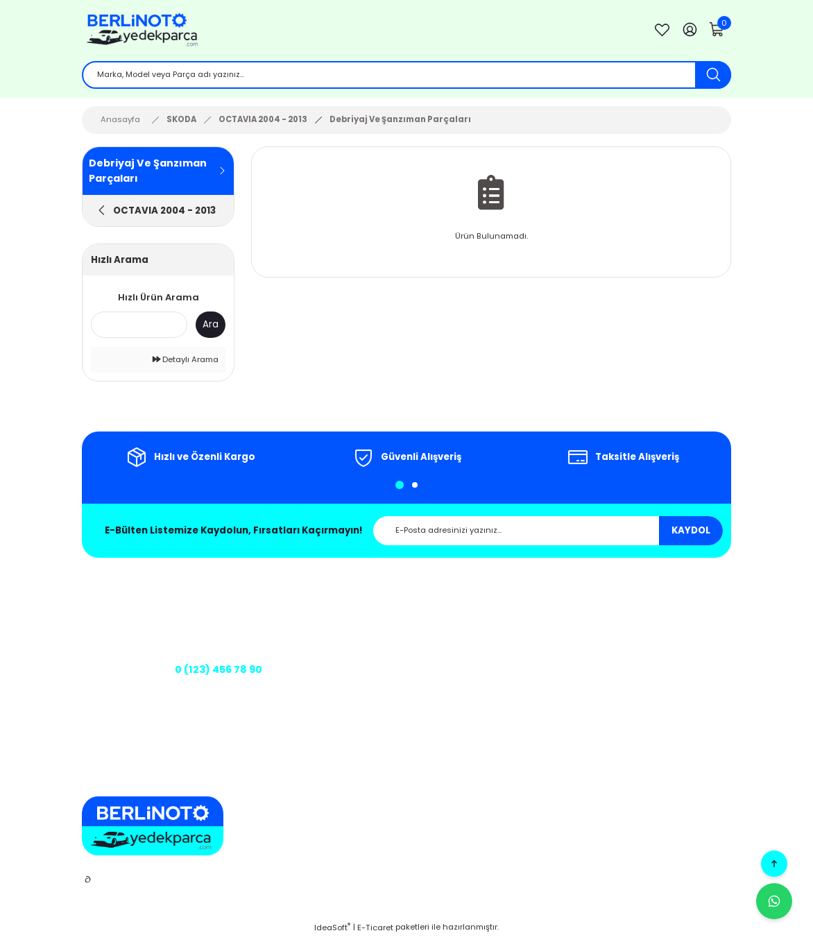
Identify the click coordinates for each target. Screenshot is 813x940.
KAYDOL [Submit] (690, 533)
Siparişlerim (655, 643)
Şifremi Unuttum (664, 663)
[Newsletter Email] (548, 533)
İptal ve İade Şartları (504, 643)
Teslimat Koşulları (500, 702)
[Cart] (717, 31)
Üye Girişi (650, 604)
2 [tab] (415, 487)
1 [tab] (399, 488)
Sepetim (648, 624)
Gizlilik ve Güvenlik (501, 624)
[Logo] (356, 31)
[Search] (406, 76)
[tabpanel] (190, 460)
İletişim (354, 624)
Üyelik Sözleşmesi (499, 683)
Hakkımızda (364, 604)
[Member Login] (689, 31)
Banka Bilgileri (369, 683)
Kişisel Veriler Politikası (509, 663)
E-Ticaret (375, 930)
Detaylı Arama (186, 362)
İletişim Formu (368, 643)
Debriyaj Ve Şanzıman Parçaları (400, 122)
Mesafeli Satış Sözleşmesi (516, 604)
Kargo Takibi (365, 663)
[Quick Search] (139, 327)
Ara (211, 327)
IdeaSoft (332, 930)
